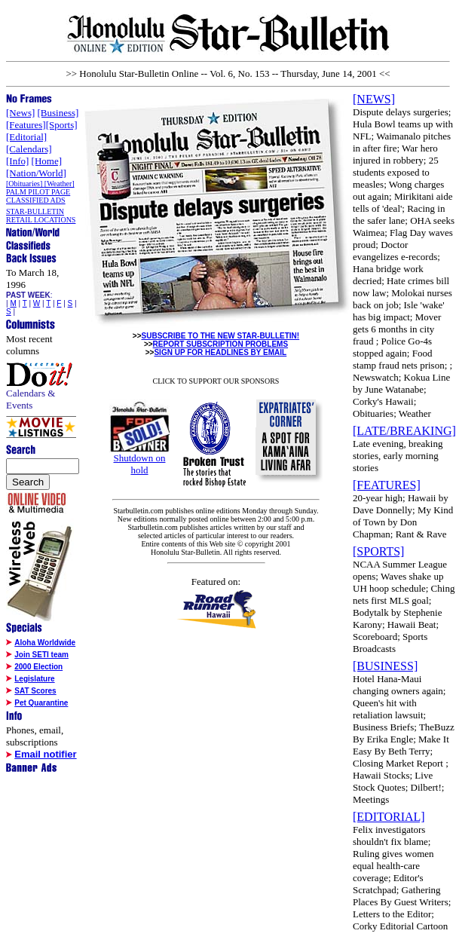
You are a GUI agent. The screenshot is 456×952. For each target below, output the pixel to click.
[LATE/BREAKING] (404, 430)
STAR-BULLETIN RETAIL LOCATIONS (40, 215)
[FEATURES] (387, 485)
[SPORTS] (378, 551)
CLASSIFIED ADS (36, 200)
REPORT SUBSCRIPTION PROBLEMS (220, 344)
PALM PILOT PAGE (38, 192)
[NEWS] (374, 99)
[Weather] (59, 183)
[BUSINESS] (385, 666)
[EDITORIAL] (389, 816)
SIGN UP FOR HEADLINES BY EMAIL (220, 352)
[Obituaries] (25, 183)
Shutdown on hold (140, 464)
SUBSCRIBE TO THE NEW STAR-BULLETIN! (221, 336)
